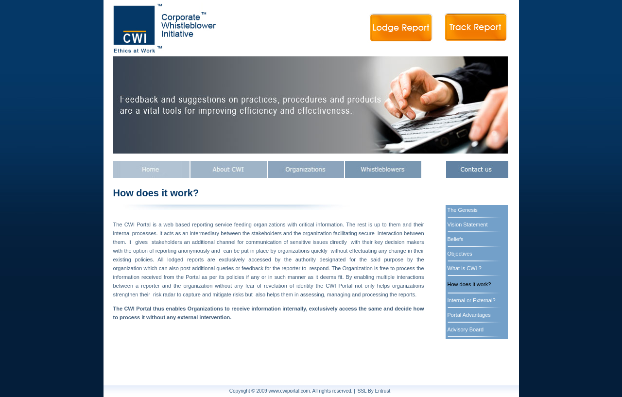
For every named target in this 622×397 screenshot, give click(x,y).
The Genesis (463, 210)
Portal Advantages (469, 315)
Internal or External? (472, 300)
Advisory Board (466, 329)
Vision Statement (468, 224)
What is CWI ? (465, 268)
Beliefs (456, 239)
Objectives (460, 254)
